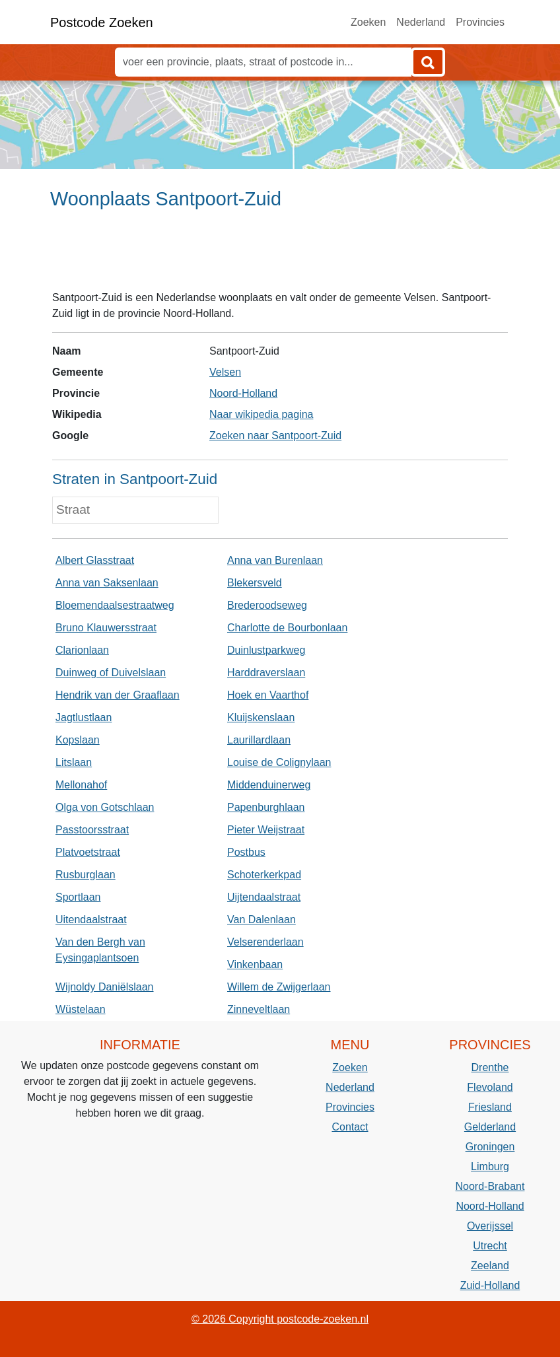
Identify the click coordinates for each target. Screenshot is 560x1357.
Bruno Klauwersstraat (106, 627)
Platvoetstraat (87, 852)
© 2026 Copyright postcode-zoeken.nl (280, 1319)
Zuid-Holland (490, 1285)
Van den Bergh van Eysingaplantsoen (100, 949)
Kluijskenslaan (261, 717)
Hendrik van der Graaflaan (117, 695)
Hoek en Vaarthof (267, 695)
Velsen (225, 372)
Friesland (490, 1107)
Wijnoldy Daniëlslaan (104, 986)
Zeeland (490, 1265)
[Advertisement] (280, 255)
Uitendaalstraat (91, 919)
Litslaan (73, 762)
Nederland (420, 22)
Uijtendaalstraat (263, 897)
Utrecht (490, 1245)
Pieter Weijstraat (265, 829)
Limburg (490, 1166)
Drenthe (490, 1067)
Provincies (480, 22)
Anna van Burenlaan (275, 560)
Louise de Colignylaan (279, 762)
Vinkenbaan (255, 964)
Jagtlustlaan (83, 717)
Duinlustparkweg (266, 650)
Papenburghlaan (265, 807)
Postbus (246, 852)
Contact (350, 1126)
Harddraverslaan (266, 672)
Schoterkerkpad (264, 874)
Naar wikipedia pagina (261, 414)
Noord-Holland (243, 393)
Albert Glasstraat (94, 560)
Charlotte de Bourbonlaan (287, 627)
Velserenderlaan (265, 942)
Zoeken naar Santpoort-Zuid (275, 435)
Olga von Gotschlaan (104, 807)
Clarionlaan (82, 650)
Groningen (490, 1146)
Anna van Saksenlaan (106, 582)
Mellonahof (81, 784)
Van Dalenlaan (261, 919)
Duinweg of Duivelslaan (110, 672)
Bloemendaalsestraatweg (114, 605)
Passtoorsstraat (92, 829)
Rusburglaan (85, 874)
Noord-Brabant (490, 1186)
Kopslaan (77, 740)
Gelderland (490, 1126)
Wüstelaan (80, 1009)
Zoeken (368, 22)
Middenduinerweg (268, 784)
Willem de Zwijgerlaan (279, 986)
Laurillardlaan (259, 740)
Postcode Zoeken (101, 22)
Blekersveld (254, 582)
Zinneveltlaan (258, 1009)
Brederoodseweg (267, 605)
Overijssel (490, 1226)
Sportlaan (78, 897)
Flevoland (489, 1087)
